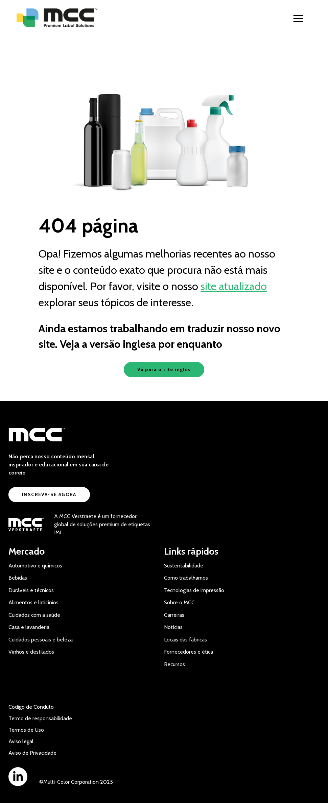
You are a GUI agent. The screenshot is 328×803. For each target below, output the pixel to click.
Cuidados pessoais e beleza (40, 639)
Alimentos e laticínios (33, 602)
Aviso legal (20, 741)
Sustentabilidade (183, 565)
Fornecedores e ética (188, 652)
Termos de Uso (26, 730)
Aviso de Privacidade (32, 753)
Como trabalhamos (186, 578)
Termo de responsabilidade (40, 718)
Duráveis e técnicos (31, 590)
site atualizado (234, 286)
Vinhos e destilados (31, 652)
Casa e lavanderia (28, 627)
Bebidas (17, 578)
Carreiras (174, 615)
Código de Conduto (31, 707)
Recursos (174, 664)
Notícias (173, 627)
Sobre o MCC (179, 602)
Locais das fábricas (185, 639)
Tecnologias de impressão (194, 590)
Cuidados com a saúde (34, 615)
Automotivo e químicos (35, 565)
